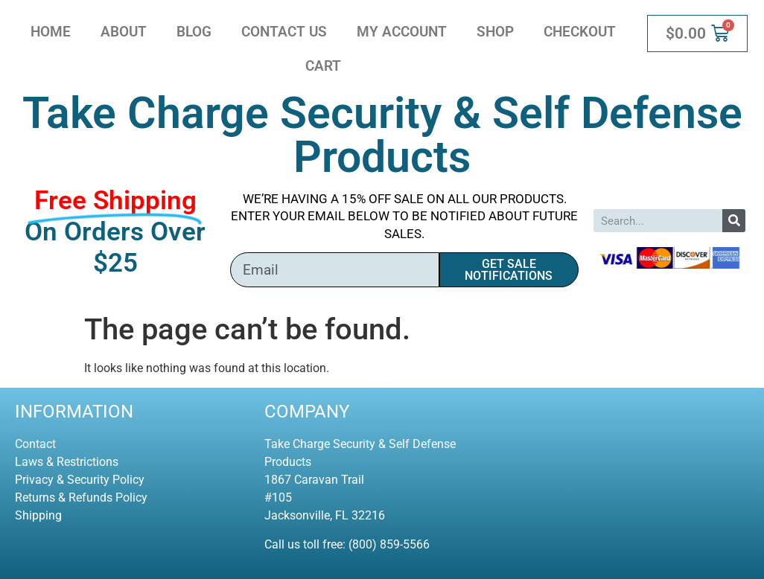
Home (51, 31)
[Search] (733, 220)
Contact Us (284, 31)
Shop (495, 31)
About (124, 31)
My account (402, 31)
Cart (323, 65)
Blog (193, 31)
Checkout (580, 31)
